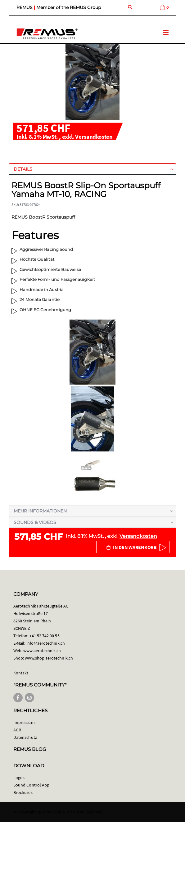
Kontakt (20, 673)
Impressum (24, 722)
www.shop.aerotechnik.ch (49, 658)
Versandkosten (93, 136)
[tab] (92, 169)
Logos (19, 777)
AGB (17, 730)
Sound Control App (31, 785)
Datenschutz (25, 737)
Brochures (23, 792)
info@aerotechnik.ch (45, 643)
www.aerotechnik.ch (42, 650)
